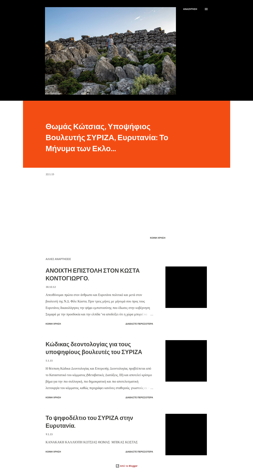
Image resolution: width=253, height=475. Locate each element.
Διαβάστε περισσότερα (139, 323)
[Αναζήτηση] (190, 9)
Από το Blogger (127, 465)
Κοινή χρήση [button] (157, 237)
